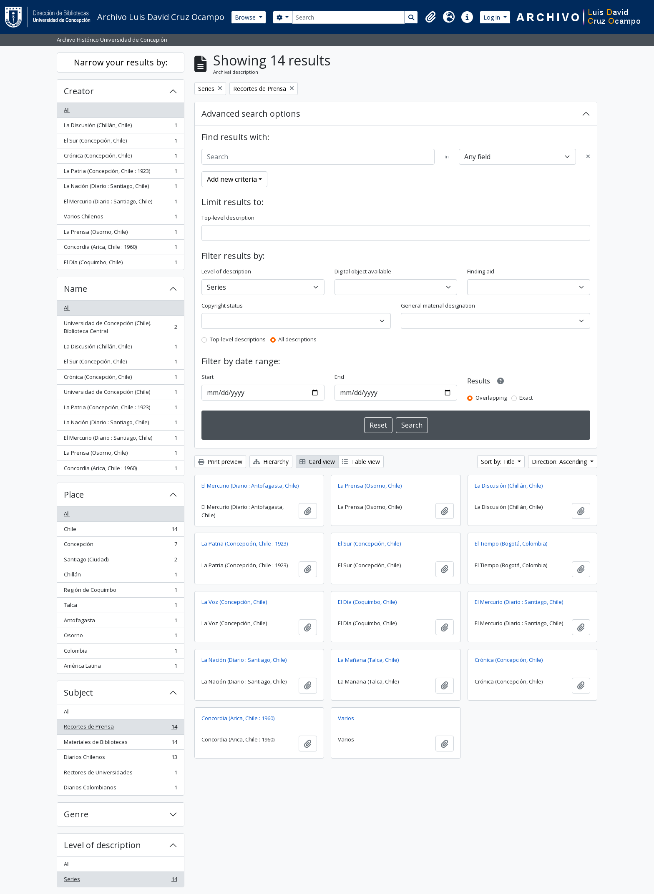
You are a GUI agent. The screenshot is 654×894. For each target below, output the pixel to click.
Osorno (120, 637)
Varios (346, 718)
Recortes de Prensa (120, 728)
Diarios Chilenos (120, 758)
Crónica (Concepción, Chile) (120, 157)
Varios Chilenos (120, 218)
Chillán (120, 576)
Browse (246, 17)
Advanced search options (250, 113)
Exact (526, 397)
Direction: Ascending (560, 462)
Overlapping (491, 397)
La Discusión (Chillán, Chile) (120, 127)
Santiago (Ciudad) (120, 561)
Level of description (102, 845)
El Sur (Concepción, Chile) (120, 142)
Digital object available (363, 271)
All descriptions (297, 339)
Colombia (120, 652)
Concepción (120, 545)
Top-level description (227, 217)
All (67, 110)
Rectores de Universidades (120, 774)
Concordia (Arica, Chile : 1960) (120, 248)
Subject (78, 692)
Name (75, 288)
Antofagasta (120, 622)
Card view (317, 462)
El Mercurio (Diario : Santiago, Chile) (120, 203)
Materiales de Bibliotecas (120, 743)
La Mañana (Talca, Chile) (368, 660)
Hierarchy (271, 462)
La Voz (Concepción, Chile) (234, 602)
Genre (76, 814)
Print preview (220, 462)
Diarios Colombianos (120, 789)
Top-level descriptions (238, 339)
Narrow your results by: (121, 62)
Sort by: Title (498, 462)
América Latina (120, 667)
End (339, 377)
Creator (79, 91)
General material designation (438, 305)
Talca (120, 606)
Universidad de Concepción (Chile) (120, 393)
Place (74, 494)
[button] (430, 17)
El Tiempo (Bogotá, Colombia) (511, 543)
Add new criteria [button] (232, 179)
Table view (361, 462)
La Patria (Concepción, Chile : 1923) (120, 172)
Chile (120, 530)
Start (207, 377)
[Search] (348, 17)
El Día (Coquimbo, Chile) (120, 264)
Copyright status (222, 305)
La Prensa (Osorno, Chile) (120, 233)
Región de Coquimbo (120, 591)
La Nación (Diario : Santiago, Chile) (120, 187)
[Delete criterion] (588, 157)
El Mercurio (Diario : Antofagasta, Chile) (250, 485)
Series (120, 880)
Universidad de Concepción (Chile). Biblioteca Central (120, 327)
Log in (492, 17)
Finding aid (480, 271)
